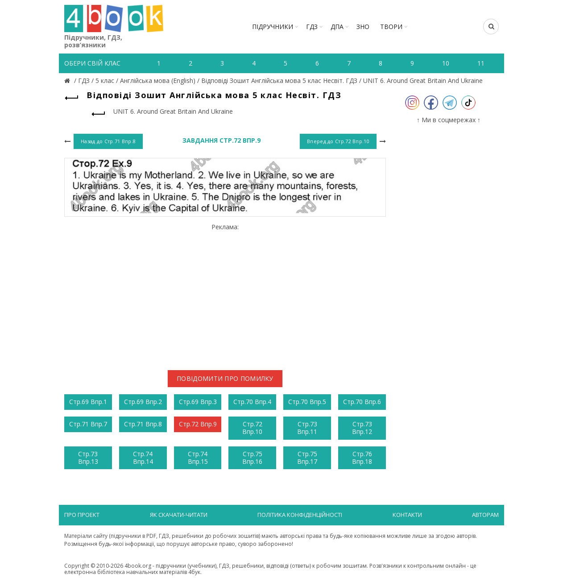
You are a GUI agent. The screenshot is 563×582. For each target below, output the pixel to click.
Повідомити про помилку (225, 378)
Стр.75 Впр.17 (307, 458)
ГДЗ (312, 26)
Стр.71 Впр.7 (88, 424)
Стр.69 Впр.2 (143, 401)
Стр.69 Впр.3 (198, 401)
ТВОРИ (391, 26)
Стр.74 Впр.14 (143, 458)
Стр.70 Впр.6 (362, 401)
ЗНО (362, 26)
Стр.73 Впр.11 (307, 428)
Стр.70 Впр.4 (252, 401)
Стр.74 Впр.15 (198, 458)
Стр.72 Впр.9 (198, 424)
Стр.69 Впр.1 (88, 401)
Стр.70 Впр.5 (307, 401)
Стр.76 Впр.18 (362, 458)
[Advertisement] (225, 293)
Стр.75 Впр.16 (252, 458)
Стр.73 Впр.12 (362, 428)
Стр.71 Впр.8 (143, 424)
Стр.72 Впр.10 (252, 428)
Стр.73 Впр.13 (88, 458)
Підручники (272, 26)
